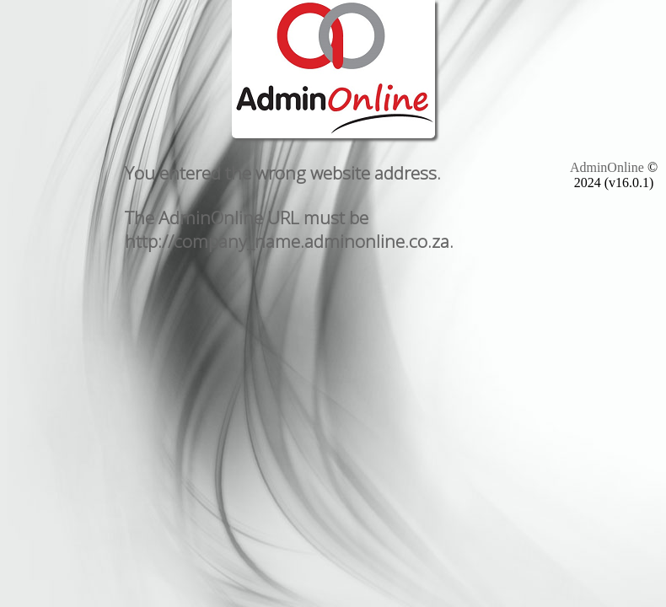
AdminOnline (607, 167)
